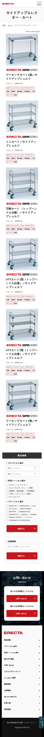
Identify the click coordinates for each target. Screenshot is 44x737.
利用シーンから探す (11, 653)
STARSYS (12, 514)
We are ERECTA (10, 697)
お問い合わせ (21, 599)
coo (33, 506)
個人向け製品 (9, 659)
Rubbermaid (23, 512)
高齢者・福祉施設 (15, 491)
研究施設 (30, 491)
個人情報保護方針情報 (15, 722)
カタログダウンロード (12, 671)
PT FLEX (12, 509)
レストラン (21, 485)
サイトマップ (31, 722)
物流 (27, 494)
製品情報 (7, 640)
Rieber (32, 514)
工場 (10, 494)
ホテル (11, 485)
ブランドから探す (10, 646)
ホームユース (13, 497)
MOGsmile (23, 506)
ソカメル (27, 517)
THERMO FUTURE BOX (18, 520)
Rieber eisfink (14, 517)
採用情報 (7, 709)
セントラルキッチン (16, 488)
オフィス (19, 494)
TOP (3, 25)
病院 (30, 488)
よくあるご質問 (10, 678)
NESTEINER (24, 509)
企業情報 (7, 690)
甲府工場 (7, 703)
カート (10, 25)
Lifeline (23, 514)
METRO (11, 512)
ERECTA (12, 506)
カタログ (41, 722)
